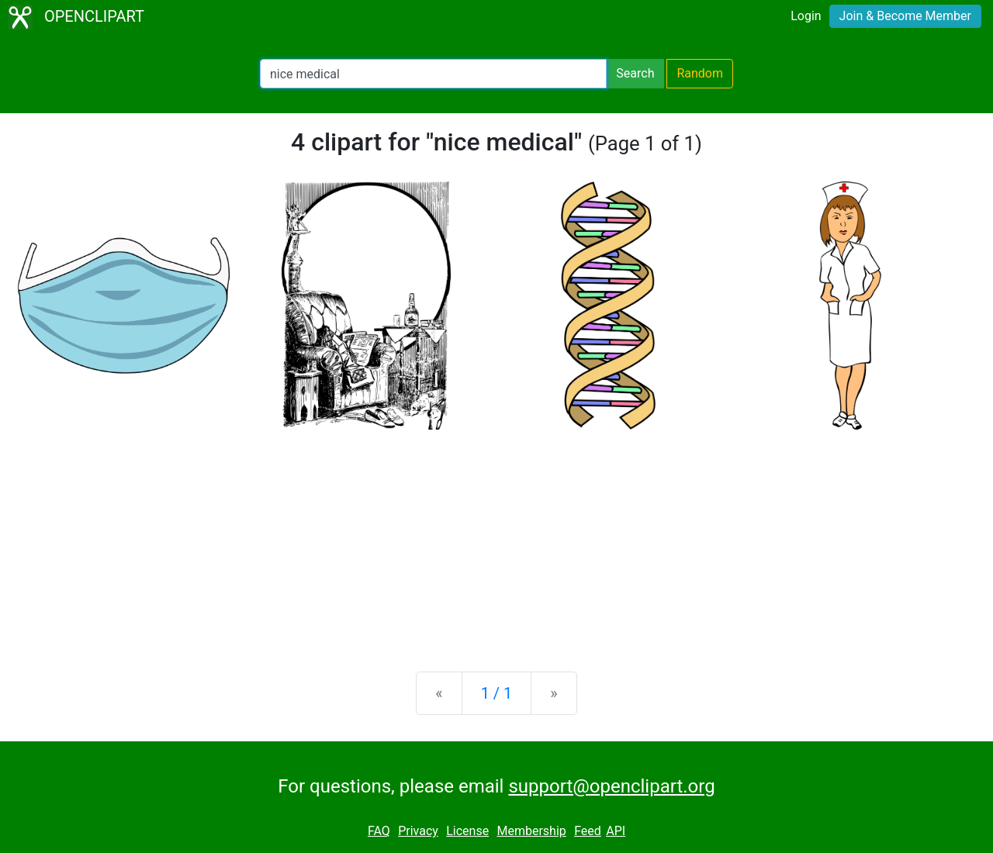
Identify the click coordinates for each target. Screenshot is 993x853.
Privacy (418, 831)
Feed (587, 831)
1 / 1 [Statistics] (497, 693)
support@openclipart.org (611, 786)
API (615, 831)
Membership (531, 831)
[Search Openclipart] (433, 73)
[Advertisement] (496, 538)
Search (635, 73)
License (467, 831)
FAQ (379, 831)
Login (806, 16)
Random (699, 73)
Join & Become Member (905, 16)
